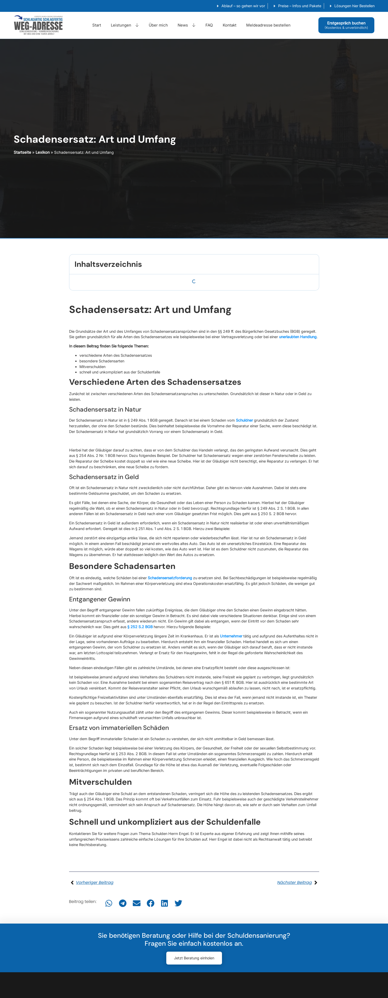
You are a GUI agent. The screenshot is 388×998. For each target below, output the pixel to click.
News (187, 25)
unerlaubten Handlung (298, 337)
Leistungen (125, 25)
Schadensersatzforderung (170, 578)
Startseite (22, 152)
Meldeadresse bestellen (268, 25)
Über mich (158, 25)
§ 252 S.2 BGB (140, 627)
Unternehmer (231, 636)
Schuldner (244, 420)
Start (96, 25)
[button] (108, 903)
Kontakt (229, 25)
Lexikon (43, 152)
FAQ (209, 25)
